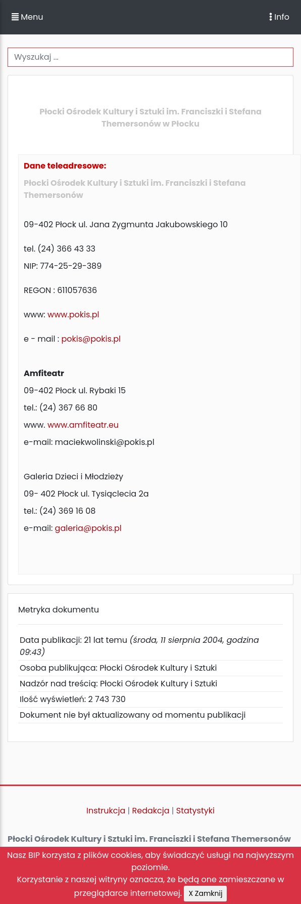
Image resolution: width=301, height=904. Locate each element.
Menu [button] (27, 17)
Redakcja (151, 810)
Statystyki (195, 810)
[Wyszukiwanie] (150, 57)
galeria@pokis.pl (88, 528)
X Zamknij (205, 893)
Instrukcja (105, 810)
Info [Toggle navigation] (279, 17)
